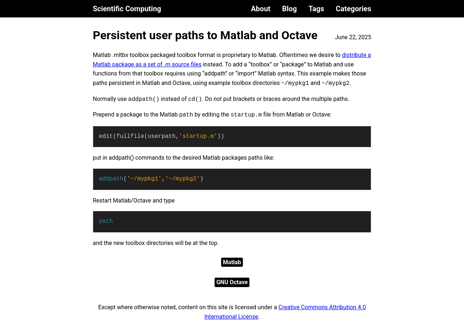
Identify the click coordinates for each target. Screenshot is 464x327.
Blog (289, 8)
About (260, 8)
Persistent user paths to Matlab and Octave (205, 35)
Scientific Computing (127, 8)
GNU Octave (232, 282)
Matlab (232, 262)
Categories (353, 8)
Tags (316, 8)
